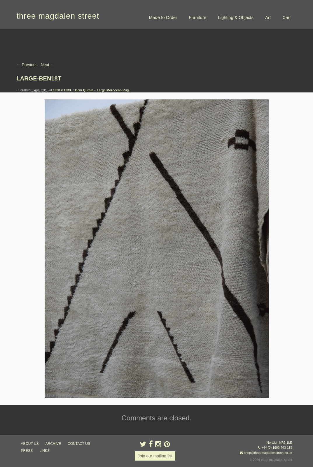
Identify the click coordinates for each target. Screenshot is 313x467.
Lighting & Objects (235, 17)
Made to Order (163, 17)
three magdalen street (58, 16)
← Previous (27, 64)
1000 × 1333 (62, 90)
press (27, 451)
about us (30, 444)
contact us (79, 444)
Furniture (197, 17)
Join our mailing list (155, 456)
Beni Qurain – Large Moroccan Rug (102, 90)
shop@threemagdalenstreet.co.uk (268, 452)
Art (268, 17)
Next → (48, 64)
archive (53, 444)
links (44, 451)
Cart (286, 17)
